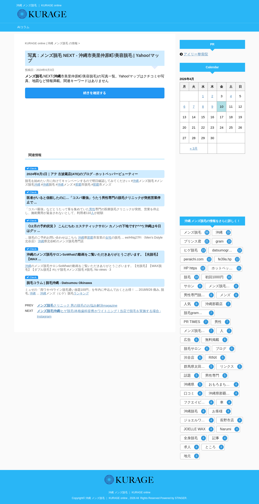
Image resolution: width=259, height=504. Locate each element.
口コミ (193, 393)
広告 (191, 339)
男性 (92, 209)
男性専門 (216, 375)
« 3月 (194, 148)
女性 (108, 237)
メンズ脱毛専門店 (224, 286)
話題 (191, 375)
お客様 (221, 411)
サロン (193, 286)
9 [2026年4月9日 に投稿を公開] (212, 106)
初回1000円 (218, 277)
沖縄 (136, 181)
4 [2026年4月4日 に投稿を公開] (231, 96)
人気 (191, 304)
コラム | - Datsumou (59, 283)
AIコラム (23, 27)
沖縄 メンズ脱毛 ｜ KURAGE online (129, 492)
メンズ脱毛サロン (199, 330)
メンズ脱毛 (196, 232)
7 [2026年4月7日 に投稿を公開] (194, 106)
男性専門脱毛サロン (199, 295)
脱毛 (191, 277)
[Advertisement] (94, 121)
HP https (194, 268)
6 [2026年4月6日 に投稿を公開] (184, 106)
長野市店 (231, 420)
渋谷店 (193, 357)
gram (224, 241)
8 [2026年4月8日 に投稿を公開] (203, 106)
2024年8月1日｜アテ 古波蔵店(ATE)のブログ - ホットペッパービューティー (82, 174)
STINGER (180, 498)
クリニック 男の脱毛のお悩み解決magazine (77, 305)
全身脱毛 (195, 438)
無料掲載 (216, 339)
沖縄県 (193, 384)
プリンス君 (196, 241)
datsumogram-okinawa (227, 250)
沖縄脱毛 (195, 411)
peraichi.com (198, 259)
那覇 (78, 184)
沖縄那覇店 (218, 304)
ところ (214, 447)
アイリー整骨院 (196, 54)
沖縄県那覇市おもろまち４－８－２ (224, 393)
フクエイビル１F (199, 402)
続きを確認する (94, 93)
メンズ (229, 295)
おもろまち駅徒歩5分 (224, 384)
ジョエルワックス (199, 420)
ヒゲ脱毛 (195, 250)
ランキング (81, 293)
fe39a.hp (229, 259)
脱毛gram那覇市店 (199, 313)
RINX (217, 357)
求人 (191, 447)
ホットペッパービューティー (227, 268)
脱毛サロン (196, 348)
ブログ (225, 348)
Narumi (229, 429)
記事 (219, 438)
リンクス (231, 366)
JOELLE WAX (199, 429)
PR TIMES (196, 321)
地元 (191, 456)
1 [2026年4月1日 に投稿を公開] (203, 96)
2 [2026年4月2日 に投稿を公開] (212, 96)
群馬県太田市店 (199, 366)
